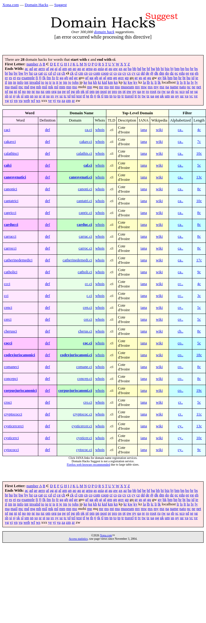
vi (11, 100)
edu (181, 73)
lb (148, 82)
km (110, 82)
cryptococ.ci (82, 414)
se (191, 91)
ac (26, 69)
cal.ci (88, 165)
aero (41, 69)
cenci (8, 307)
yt (54, 100)
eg (192, 73)
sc (177, 91)
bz (31, 73)
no (24, 91)
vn (16, 100)
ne (193, 87)
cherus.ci (85, 331)
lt (185, 82)
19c (199, 390)
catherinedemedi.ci (77, 260)
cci (6, 296)
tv (139, 96)
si (10, 96)
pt (123, 91)
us (172, 96)
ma (7, 87)
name (174, 87)
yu (59, 100)
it (57, 82)
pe (64, 91)
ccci (7, 284)
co (90, 73)
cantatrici (11, 201)
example (28, 78)
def (47, 130)
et (14, 78)
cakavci (10, 141)
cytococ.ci (84, 450)
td (68, 96)
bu (11, 73)
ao (74, 69)
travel (129, 96)
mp (89, 87)
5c (199, 165)
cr (111, 73)
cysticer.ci (84, 438)
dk (156, 73)
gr (136, 78)
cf (54, 73)
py (134, 91)
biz (167, 69)
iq (46, 82)
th (91, 96)
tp (119, 96)
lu (188, 82)
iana (143, 130)
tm (106, 96)
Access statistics (78, 538)
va (186, 96)
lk (159, 82)
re (143, 91)
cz (138, 73)
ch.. (180, 331)
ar (83, 69)
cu (120, 73)
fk (44, 78)
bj (171, 69)
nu (38, 91)
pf (68, 91)
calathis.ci (84, 153)
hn (175, 78)
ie (196, 78)
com (96, 73)
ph (78, 91)
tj (95, 96)
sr (40, 96)
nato (182, 87)
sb (172, 91)
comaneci (11, 367)
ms (106, 87)
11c (199, 414)
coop (105, 73)
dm (161, 73)
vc (191, 96)
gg (91, 78)
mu (117, 87)
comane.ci (84, 367)
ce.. (180, 307)
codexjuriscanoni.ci (76, 355)
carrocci (10, 248)
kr (125, 82)
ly (196, 82)
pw (129, 91)
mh (38, 87)
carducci (11, 224)
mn (68, 87)
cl (75, 73)
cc (45, 73)
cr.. (180, 402)
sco (182, 91)
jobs (75, 82)
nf (6, 91)
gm (109, 78)
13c (199, 177)
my (156, 87)
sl (22, 96)
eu (18, 78)
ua (152, 96)
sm (26, 96)
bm (176, 69)
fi (37, 78)
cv (124, 73)
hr (180, 78)
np (29, 91)
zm (68, 100)
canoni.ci (85, 189)
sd (187, 91)
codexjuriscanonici (19, 355)
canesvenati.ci (80, 177)
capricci (10, 213)
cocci (8, 343)
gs (140, 78)
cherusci (10, 331)
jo (69, 82)
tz (148, 96)
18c (199, 355)
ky (135, 82)
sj (14, 96)
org (54, 91)
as (95, 69)
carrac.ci (85, 236)
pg (73, 91)
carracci (10, 236)
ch (63, 73)
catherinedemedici (18, 260)
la (144, 82)
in (14, 82)
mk (50, 87)
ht (184, 78)
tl (102, 96)
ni (15, 91)
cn (86, 73)
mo (74, 87)
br (192, 69)
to (114, 96)
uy (177, 96)
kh (95, 82)
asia (101, 69)
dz (171, 73)
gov (121, 78)
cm (80, 73)
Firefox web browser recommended (88, 464)
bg (153, 69)
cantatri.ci (84, 201)
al (59, 69)
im (10, 82)
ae (35, 69)
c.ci (89, 296)
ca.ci (88, 130)
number (32, 64)
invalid (34, 82)
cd (50, 73)
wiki (159, 130)
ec (176, 73)
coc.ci (87, 343)
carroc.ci (85, 248)
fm (48, 78)
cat (40, 73)
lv (192, 82)
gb (66, 78)
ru (159, 91)
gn (115, 78)
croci (8, 402)
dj (151, 73)
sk (18, 96)
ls (181, 82)
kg (90, 82)
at (106, 69)
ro (147, 91)
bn (182, 69)
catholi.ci (85, 272)
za (63, 100)
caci (7, 130)
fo (53, 78)
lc (152, 82)
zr (73, 100)
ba (130, 69)
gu (149, 78)
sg (195, 91)
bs (196, 69)
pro (114, 91)
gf (87, 78)
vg (7, 100)
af (47, 69)
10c (199, 153)
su (48, 96)
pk (82, 91)
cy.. (180, 426)
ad (31, 69)
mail (14, 87)
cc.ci (88, 284)
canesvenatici (15, 177)
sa (168, 91)
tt (136, 96)
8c (199, 189)
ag (52, 69)
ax (120, 69)
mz (162, 87)
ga (61, 78)
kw (130, 82)
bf (148, 69)
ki (99, 82)
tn (110, 96)
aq (79, 69)
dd (143, 73)
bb (134, 69)
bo (187, 69)
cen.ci (87, 307)
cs (115, 73)
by (26, 73)
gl (104, 78)
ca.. (180, 130)
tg (87, 96)
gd (71, 78)
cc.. (180, 284)
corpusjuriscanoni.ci (75, 390)
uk (162, 96)
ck (72, 73)
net (198, 87)
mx (150, 87)
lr (178, 82)
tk (98, 96)
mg (32, 87)
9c (199, 272)
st (44, 96)
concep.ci (84, 379)
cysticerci (11, 438)
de (147, 73)
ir (50, 82)
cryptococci (13, 414)
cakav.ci (86, 141)
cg (58, 73)
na (167, 87)
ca (35, 73)
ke (85, 82)
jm (65, 82)
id (192, 78)
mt (112, 87)
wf (33, 100)
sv (52, 96)
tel (73, 96)
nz (42, 91)
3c (199, 296)
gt (144, 78)
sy (56, 96)
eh (196, 73)
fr (57, 78)
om (47, 91)
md (26, 87)
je (60, 82)
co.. (180, 343)
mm (62, 87)
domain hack (104, 31)
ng (11, 91)
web (26, 100)
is (54, 82)
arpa (89, 69)
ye (50, 100)
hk (165, 78)
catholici (10, 272)
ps (120, 91)
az (125, 69)
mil (44, 87)
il (6, 82)
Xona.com (10, 4)
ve (195, 96)
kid (104, 82)
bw (21, 73)
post (103, 91)
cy (134, 73)
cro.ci (87, 402)
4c (199, 130)
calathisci (11, 153)
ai (56, 69)
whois (100, 130)
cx (129, 73)
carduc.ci (84, 224)
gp (127, 78)
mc (21, 87)
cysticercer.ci (82, 426)
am (64, 69)
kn (116, 82)
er (6, 78)
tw (144, 96)
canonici (10, 189)
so (36, 96)
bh (158, 69)
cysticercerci (14, 426)
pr (109, 91)
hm (169, 78)
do (167, 73)
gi (100, 78)
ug (157, 96)
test (79, 96)
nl (19, 91)
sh (6, 96)
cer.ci (88, 319)
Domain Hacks (36, 4)
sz (61, 96)
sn (31, 96)
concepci (11, 379)
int (26, 82)
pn (97, 91)
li (156, 82)
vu (20, 100)
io (42, 82)
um (167, 96)
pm (92, 91)
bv (16, 73)
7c (199, 141)
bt (6, 73)
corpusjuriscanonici (20, 390)
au (110, 69)
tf (84, 96)
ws (38, 100)
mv (137, 87)
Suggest (60, 4)
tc (65, 96)
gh (96, 78)
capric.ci (85, 213)
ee (187, 73)
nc (189, 87)
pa (59, 91)
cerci (8, 319)
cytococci (11, 450)
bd (139, 69)
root (153, 91)
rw (164, 91)
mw (144, 87)
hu (189, 78)
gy (160, 78)
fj (40, 78)
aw (115, 69)
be (144, 69)
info (20, 82)
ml (56, 87)
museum (127, 87)
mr (101, 87)
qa (139, 91)
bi (162, 69)
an (70, 69)
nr (33, 91)
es (10, 78)
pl (86, 91)
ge (76, 78)
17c (199, 260)
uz (182, 96)
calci (8, 165)
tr (123, 96)
